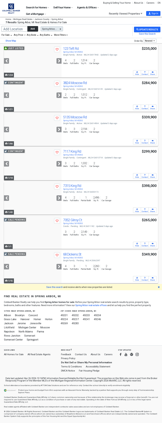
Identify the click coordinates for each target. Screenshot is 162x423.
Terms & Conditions (71, 366)
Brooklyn (20, 315)
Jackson (8, 323)
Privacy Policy (68, 358)
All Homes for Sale (14, 354)
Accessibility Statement (98, 366)
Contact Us (81, 354)
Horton (48, 319)
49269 (64, 323)
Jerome (21, 323)
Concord (33, 315)
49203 (86, 315)
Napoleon (9, 331)
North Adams (26, 331)
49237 (75, 319)
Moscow (45, 327)
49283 (75, 323)
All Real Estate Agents (39, 354)
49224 (64, 319)
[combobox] (7, 35)
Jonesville (35, 323)
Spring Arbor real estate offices (91, 305)
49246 (97, 319)
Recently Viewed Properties (125, 13)
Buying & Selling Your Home (117, 3)
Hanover (25, 319)
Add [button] (33, 28)
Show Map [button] (11, 41)
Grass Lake (10, 319)
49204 (97, 315)
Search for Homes (37, 7)
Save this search (54, 287)
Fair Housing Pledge (89, 370)
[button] (153, 13)
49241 (86, 319)
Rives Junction (12, 335)
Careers (150, 3)
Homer (37, 319)
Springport (32, 339)
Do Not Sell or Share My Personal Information (86, 362)
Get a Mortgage (36, 13)
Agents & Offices (88, 7)
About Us (138, 3)
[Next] (59, 61)
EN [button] (159, 3)
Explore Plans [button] (24, 393)
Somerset (29, 335)
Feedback (66, 354)
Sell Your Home (63, 7)
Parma (40, 331)
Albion (7, 315)
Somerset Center (13, 339)
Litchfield (9, 327)
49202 (75, 315)
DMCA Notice (68, 370)
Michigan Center (27, 327)
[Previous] (6, 61)
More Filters (60, 35)
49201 (64, 315)
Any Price (18, 35)
